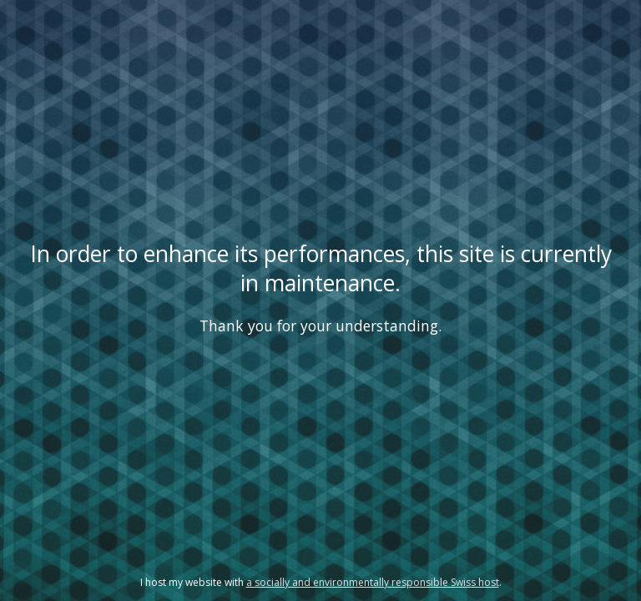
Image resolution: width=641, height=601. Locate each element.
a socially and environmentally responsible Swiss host (372, 582)
